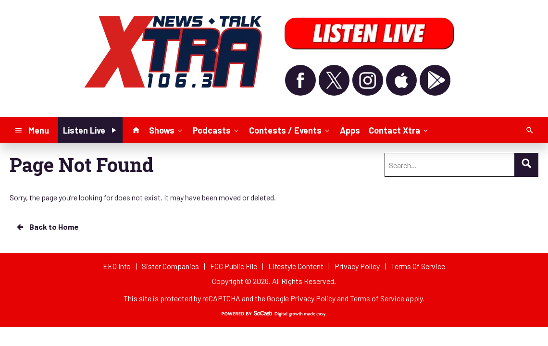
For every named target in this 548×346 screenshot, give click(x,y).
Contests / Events (290, 130)
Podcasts (216, 130)
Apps (350, 130)
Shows (166, 130)
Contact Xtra (399, 130)
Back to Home (47, 227)
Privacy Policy (313, 298)
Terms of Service (377, 298)
